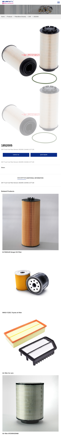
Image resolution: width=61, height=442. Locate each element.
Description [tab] (21, 178)
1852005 (36, 16)
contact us (16, 154)
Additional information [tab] (34, 178)
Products (9, 16)
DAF (30, 16)
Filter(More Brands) (20, 16)
